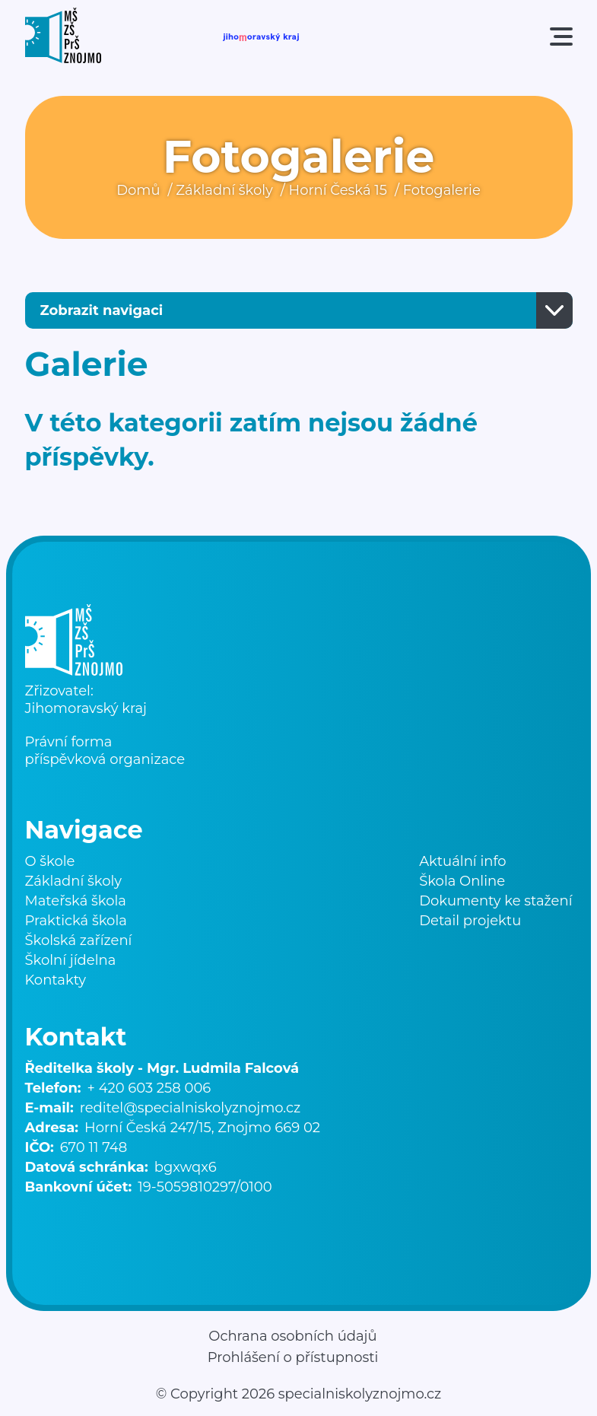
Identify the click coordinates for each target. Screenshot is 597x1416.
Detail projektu (470, 920)
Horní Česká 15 (338, 190)
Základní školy (224, 190)
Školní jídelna (70, 960)
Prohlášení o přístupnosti (293, 1357)
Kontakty (56, 980)
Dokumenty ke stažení (495, 901)
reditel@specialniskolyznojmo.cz (190, 1108)
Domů (138, 190)
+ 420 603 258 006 (149, 1088)
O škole (50, 861)
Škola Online (462, 881)
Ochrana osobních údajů (292, 1336)
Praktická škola (76, 920)
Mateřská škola (75, 901)
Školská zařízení (78, 940)
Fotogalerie (442, 190)
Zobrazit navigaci (102, 310)
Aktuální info (462, 861)
